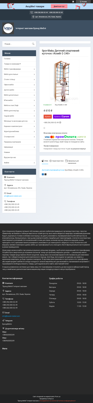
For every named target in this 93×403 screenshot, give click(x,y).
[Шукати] (33, 44)
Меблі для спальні (11, 74)
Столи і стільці (9, 79)
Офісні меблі (9, 85)
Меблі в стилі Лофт (11, 105)
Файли (6, 163)
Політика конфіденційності (67, 401)
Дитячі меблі (9, 90)
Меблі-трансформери (12, 69)
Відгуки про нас (10, 157)
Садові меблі (9, 116)
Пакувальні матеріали (12, 142)
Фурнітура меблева (11, 131)
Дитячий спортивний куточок (53, 170)
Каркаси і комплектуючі (13, 126)
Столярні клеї (9, 137)
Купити (47, 117)
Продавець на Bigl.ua (47, 399)
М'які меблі (8, 100)
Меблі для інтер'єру (11, 111)
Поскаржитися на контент (48, 401)
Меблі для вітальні (11, 95)
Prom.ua (57, 396)
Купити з (61, 117)
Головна (7, 59)
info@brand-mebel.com (13, 196)
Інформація (8, 147)
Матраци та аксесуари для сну (16, 121)
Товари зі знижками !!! (12, 64)
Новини (7, 152)
